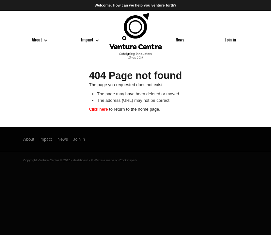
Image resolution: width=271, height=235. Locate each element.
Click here (98, 109)
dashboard (80, 160)
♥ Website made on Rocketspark (114, 160)
